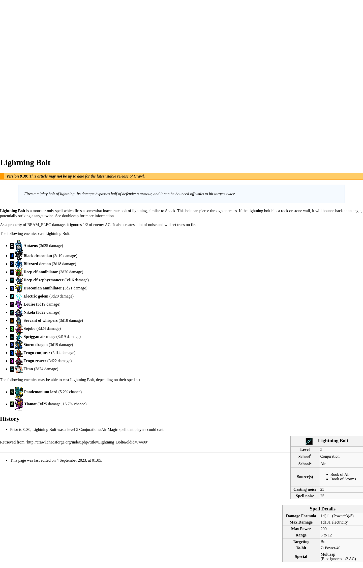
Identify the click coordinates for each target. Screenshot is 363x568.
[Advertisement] (20, 76)
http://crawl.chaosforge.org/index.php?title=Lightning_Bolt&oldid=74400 (87, 442)
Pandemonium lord (40, 392)
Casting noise (304, 489)
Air (323, 463)
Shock (170, 211)
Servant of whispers (41, 320)
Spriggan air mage (39, 336)
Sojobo (30, 328)
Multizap (328, 554)
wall (306, 211)
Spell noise (305, 496)
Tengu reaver (35, 361)
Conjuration (330, 456)
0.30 (23, 176)
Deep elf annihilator (41, 272)
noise (152, 225)
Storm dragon (36, 344)
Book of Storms (343, 479)
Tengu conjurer (37, 353)
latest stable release (113, 176)
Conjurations (89, 429)
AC (107, 225)
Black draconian (38, 256)
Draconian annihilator (43, 288)
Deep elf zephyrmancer (44, 280)
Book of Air (340, 474)
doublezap (70, 216)
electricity (340, 522)
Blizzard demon (37, 264)
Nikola (29, 312)
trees (181, 225)
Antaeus (31, 245)
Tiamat (30, 404)
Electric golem (36, 296)
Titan (28, 369)
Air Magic (109, 429)
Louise (29, 304)
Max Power (301, 529)
